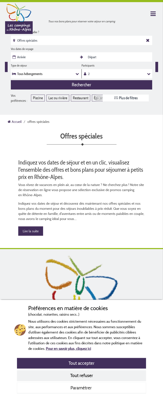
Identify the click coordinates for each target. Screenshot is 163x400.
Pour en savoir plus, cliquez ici (68, 348)
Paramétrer (81, 387)
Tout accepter (81, 363)
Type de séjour (19, 65)
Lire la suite (31, 231)
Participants (88, 65)
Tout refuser (81, 375)
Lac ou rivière (57, 97)
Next (99, 97)
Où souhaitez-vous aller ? (25, 32)
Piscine (38, 97)
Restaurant (80, 97)
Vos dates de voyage (22, 49)
